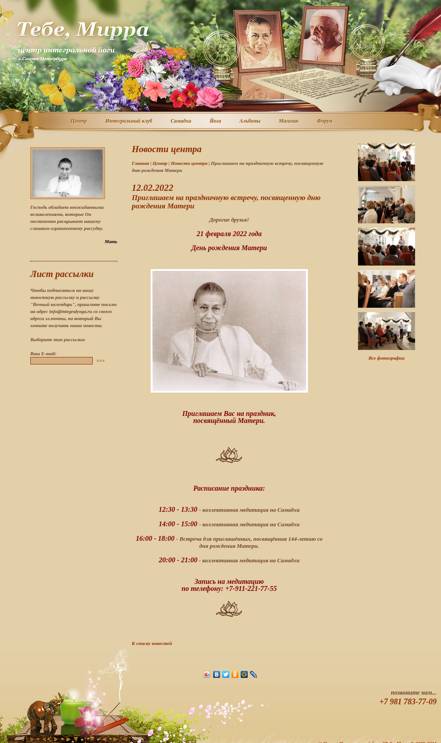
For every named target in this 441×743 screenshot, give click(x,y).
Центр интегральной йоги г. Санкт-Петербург (83, 41)
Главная (140, 163)
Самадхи (181, 121)
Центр (79, 121)
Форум (325, 121)
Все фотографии (387, 358)
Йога (215, 121)
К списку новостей (152, 643)
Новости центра (189, 163)
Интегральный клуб (129, 121)
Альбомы (250, 121)
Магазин (289, 121)
